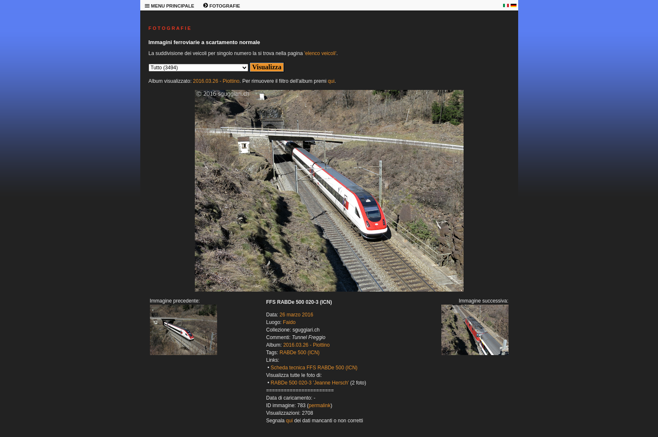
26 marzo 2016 (296, 315)
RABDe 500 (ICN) (300, 352)
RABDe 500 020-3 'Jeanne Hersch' (310, 383)
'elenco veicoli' (320, 53)
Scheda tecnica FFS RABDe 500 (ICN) (314, 368)
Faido (289, 322)
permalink (319, 405)
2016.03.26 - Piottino (216, 81)
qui (331, 81)
